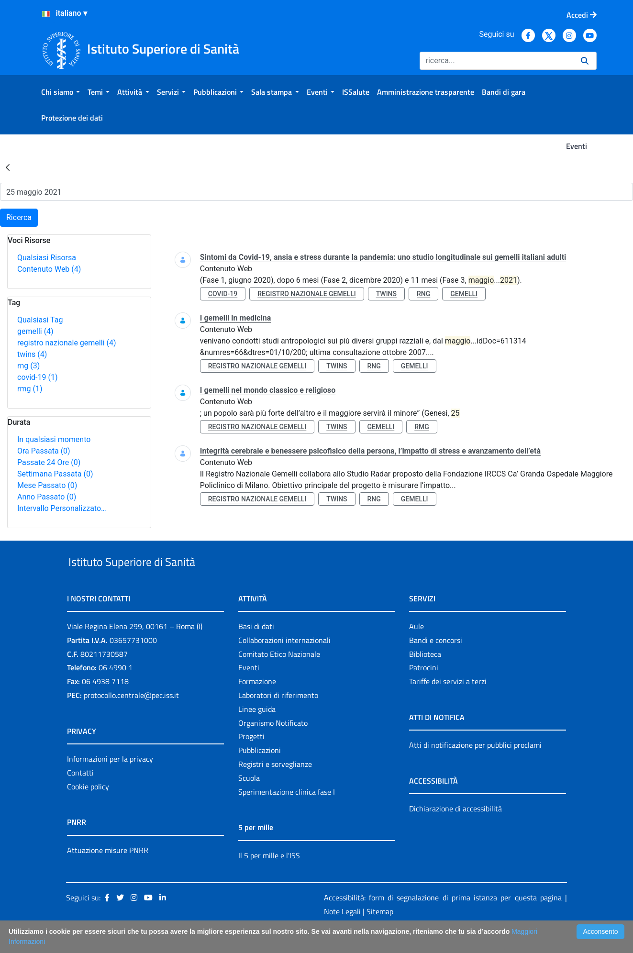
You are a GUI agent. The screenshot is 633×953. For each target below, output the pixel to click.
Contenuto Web (49, 269)
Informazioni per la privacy (110, 781)
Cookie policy (88, 808)
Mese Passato (47, 485)
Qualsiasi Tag (40, 319)
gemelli (35, 331)
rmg (29, 388)
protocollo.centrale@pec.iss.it (131, 717)
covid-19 (37, 377)
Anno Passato (46, 496)
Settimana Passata (55, 473)
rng (28, 365)
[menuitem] (60, 91)
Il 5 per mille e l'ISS (269, 877)
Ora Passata (43, 450)
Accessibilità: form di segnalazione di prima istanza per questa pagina (443, 920)
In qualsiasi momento (53, 439)
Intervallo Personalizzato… (61, 508)
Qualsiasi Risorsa (46, 257)
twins (32, 354)
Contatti (80, 794)
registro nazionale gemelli (66, 342)
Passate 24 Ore (48, 462)
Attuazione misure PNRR (107, 872)
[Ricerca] (496, 61)
